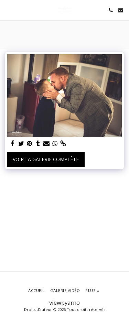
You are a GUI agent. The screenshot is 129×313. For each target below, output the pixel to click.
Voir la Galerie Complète (46, 159)
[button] (7, 10)
